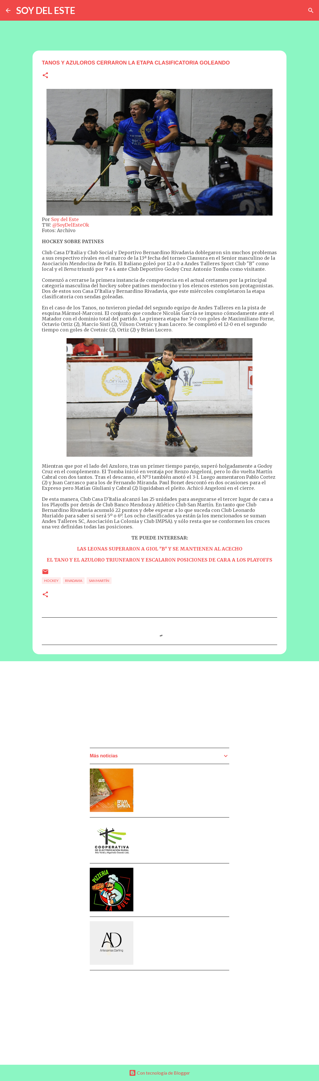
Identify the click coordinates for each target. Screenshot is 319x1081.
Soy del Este (65, 219)
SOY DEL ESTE (45, 10)
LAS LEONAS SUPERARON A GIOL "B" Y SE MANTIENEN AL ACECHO (159, 549)
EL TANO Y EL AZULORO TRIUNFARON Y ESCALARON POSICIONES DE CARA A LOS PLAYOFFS (159, 560)
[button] (45, 76)
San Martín (99, 580)
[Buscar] (310, 10)
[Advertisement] (133, 706)
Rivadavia (73, 580)
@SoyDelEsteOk (70, 225)
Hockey (51, 580)
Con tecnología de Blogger (159, 1072)
